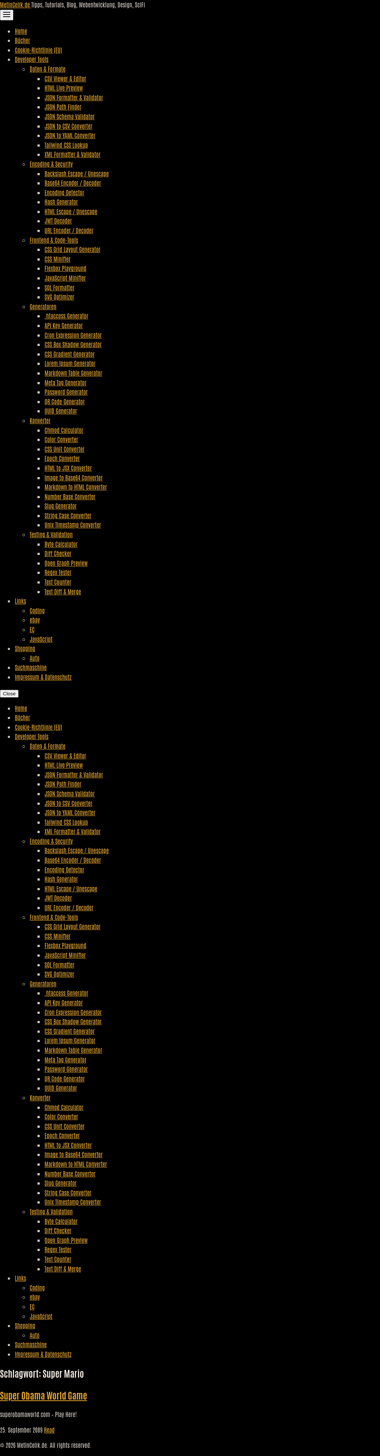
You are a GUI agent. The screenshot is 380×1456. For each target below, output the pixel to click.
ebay (35, 619)
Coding (37, 610)
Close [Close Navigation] (9, 693)
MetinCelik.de (15, 4)
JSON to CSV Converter (68, 126)
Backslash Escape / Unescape (77, 173)
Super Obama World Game (43, 1395)
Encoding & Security (51, 163)
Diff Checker (58, 553)
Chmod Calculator (64, 430)
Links (20, 600)
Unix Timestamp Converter (73, 524)
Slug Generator (61, 505)
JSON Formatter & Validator (74, 97)
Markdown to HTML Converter (76, 486)
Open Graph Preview (66, 563)
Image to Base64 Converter (74, 477)
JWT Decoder (58, 220)
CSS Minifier (58, 258)
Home (21, 31)
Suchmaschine (31, 667)
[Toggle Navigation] (6, 15)
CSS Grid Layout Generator (73, 249)
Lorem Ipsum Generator (70, 363)
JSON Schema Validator (70, 116)
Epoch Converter (62, 458)
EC (32, 629)
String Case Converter (68, 515)
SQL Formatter (59, 287)
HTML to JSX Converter (68, 467)
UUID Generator (61, 410)
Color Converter (61, 439)
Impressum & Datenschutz (43, 676)
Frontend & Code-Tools (54, 240)
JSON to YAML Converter (70, 135)
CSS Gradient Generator (70, 354)
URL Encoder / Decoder (69, 230)
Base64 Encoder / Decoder (73, 182)
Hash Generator (61, 201)
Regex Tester (58, 572)
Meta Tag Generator (65, 382)
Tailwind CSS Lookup (66, 144)
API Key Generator (64, 325)
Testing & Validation (51, 534)
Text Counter (58, 581)
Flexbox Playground (65, 268)
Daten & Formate (47, 68)
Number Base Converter (70, 496)
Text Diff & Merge (63, 591)
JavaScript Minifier (65, 277)
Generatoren (43, 306)
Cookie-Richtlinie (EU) (38, 49)
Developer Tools (32, 59)
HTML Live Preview (64, 87)
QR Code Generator (65, 401)
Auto (34, 658)
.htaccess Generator (66, 315)
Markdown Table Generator (73, 372)
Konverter (40, 420)
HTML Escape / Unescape (71, 211)
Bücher (22, 40)
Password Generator (66, 391)
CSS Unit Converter (65, 449)
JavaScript (41, 639)
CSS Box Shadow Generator (73, 344)
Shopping (25, 648)
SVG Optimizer (59, 296)
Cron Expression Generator (73, 335)
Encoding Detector (64, 192)
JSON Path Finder (63, 106)
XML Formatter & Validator (73, 154)
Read (49, 1429)
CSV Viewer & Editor (65, 78)
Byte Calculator (61, 544)
